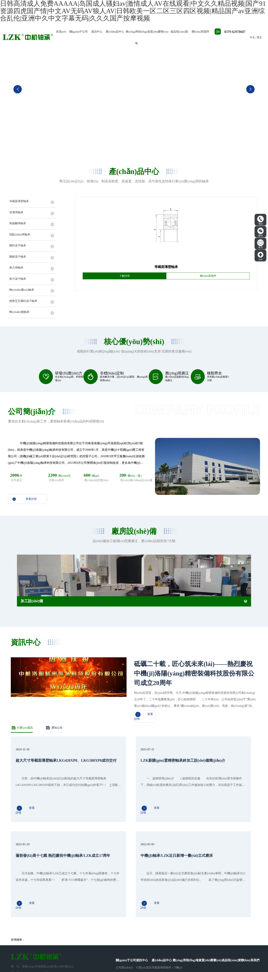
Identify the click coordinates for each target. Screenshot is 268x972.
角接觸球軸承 (160, 904)
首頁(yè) (61, 31)
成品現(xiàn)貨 (179, 31)
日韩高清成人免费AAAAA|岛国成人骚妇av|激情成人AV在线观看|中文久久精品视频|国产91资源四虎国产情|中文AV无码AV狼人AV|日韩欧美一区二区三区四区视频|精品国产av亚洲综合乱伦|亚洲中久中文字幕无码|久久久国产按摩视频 (132, 970)
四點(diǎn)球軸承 (162, 910)
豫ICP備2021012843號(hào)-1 (148, 958)
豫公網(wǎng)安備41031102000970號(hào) (193, 958)
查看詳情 (24, 520)
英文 (259, 37)
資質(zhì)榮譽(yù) (157, 31)
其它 (175, 923)
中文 (252, 37)
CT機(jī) (177, 891)
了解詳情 (124, 279)
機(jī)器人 (178, 897)
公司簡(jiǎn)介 (124, 891)
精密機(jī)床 (180, 910)
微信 (260, 232)
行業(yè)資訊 (22, 768)
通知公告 (55, 768)
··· (153, 930)
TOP (260, 256)
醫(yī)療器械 (180, 904)
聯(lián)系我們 (200, 31)
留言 (260, 244)
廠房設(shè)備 (124, 904)
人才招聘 (121, 897)
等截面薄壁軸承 (161, 891)
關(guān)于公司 (78, 31)
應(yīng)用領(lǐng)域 (136, 37)
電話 (260, 220)
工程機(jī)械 (180, 917)
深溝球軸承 (159, 897)
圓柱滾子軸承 (160, 917)
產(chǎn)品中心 (115, 31)
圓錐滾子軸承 (160, 923)
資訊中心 (96, 31)
